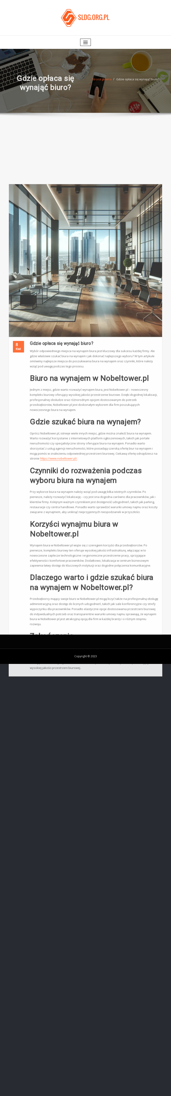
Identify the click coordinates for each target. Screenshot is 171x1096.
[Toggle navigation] (85, 42)
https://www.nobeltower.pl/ (58, 558)
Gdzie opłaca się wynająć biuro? (137, 83)
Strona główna (102, 83)
